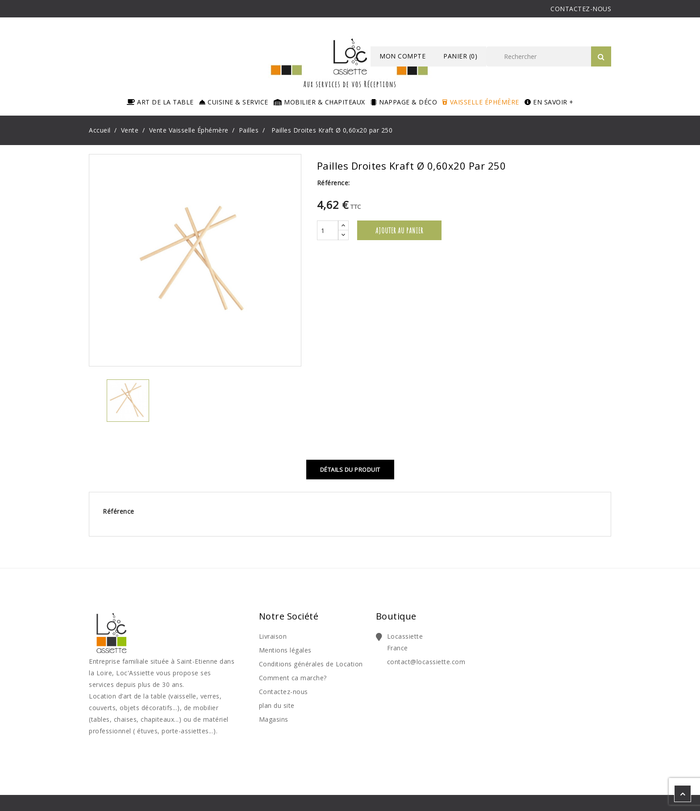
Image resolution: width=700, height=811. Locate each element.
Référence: (333, 183)
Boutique (396, 616)
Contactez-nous (283, 691)
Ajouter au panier (399, 230)
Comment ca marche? (293, 678)
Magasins (273, 719)
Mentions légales (285, 650)
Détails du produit (350, 470)
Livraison (273, 636)
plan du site (277, 705)
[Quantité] (327, 230)
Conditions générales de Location (311, 664)
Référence (118, 511)
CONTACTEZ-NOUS (580, 8)
